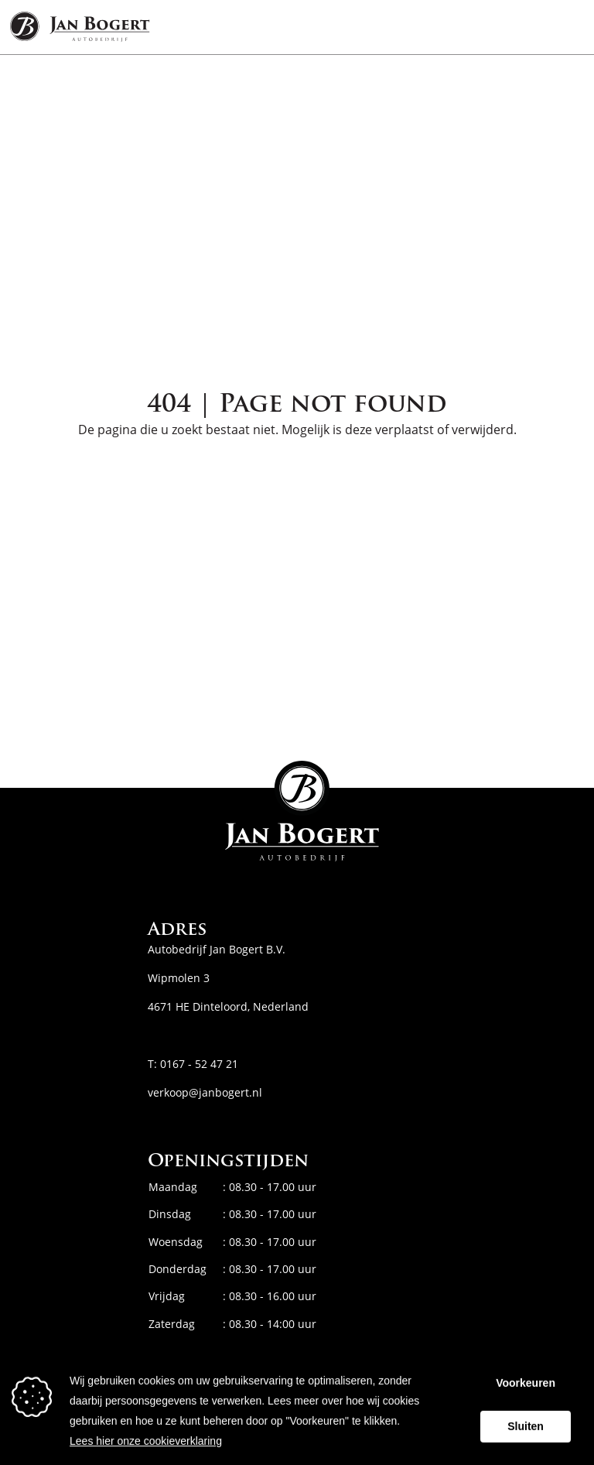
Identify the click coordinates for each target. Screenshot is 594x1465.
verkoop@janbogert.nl (205, 1092)
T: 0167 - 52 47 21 (193, 1063)
